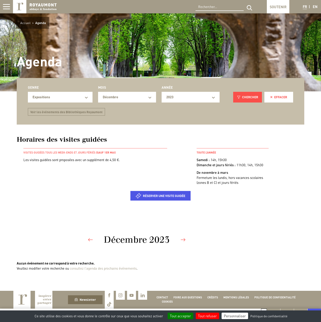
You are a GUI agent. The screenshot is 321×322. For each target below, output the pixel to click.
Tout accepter (180, 316)
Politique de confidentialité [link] (268, 316)
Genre (33, 87)
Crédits (212, 297)
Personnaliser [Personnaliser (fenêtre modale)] (235, 316)
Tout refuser (207, 316)
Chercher (247, 97)
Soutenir (278, 6)
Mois (102, 87)
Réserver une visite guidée (164, 196)
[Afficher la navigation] (6, 6)
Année (167, 87)
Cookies (167, 301)
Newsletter (85, 299)
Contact (162, 297)
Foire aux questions (187, 297)
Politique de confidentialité (275, 297)
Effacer (278, 97)
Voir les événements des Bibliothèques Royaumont (66, 112)
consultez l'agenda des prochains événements (103, 268)
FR (305, 6)
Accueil (25, 23)
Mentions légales (236, 297)
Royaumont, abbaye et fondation (35, 6)
